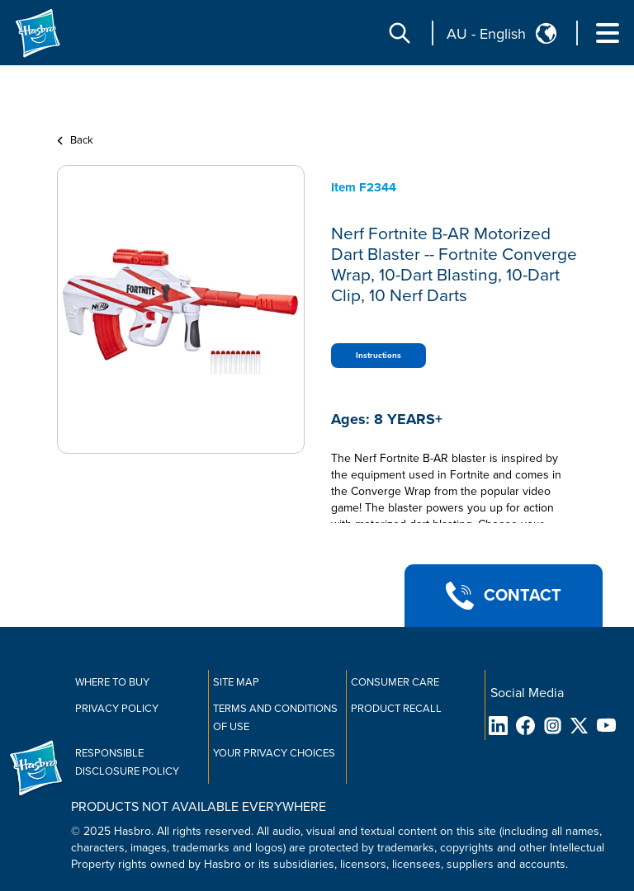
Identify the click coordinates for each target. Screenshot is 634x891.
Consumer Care (395, 682)
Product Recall (396, 708)
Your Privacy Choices (274, 753)
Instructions (378, 356)
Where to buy (112, 682)
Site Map (236, 682)
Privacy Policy (116, 708)
